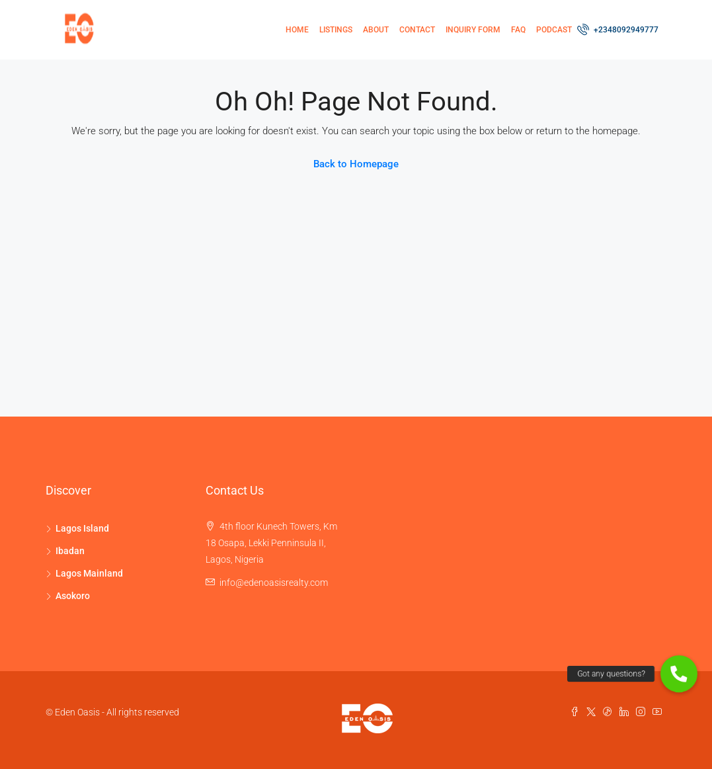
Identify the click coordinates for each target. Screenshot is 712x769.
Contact (417, 29)
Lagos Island (82, 528)
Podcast (554, 29)
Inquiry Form (473, 29)
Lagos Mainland (89, 573)
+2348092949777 (618, 29)
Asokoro (73, 595)
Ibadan (70, 551)
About (376, 29)
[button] (678, 673)
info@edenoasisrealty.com (273, 582)
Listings (335, 29)
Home (297, 29)
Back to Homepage (356, 164)
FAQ (518, 29)
